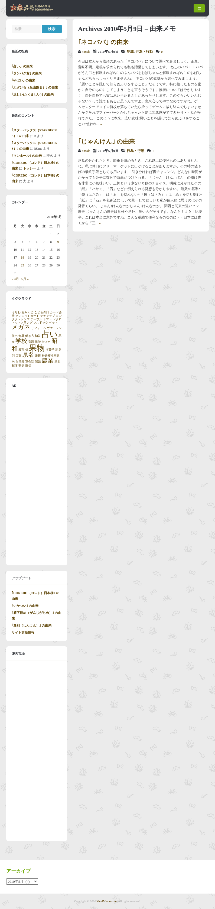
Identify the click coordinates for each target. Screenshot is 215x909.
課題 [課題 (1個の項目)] (38, 361)
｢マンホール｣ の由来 (27, 156)
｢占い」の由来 (22, 66)
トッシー (29, 168)
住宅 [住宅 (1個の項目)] (15, 335)
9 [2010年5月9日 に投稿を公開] (58, 242)
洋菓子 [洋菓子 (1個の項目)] (49, 349)
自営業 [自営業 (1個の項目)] (19, 361)
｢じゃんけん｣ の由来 (106, 141)
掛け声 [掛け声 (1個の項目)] (46, 341)
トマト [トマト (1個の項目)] (47, 319)
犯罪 (130, 52)
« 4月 (15, 279)
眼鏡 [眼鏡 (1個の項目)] (38, 355)
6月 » (25, 279)
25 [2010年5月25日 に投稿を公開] (22, 265)
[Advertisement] (37, 479)
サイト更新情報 (23, 632)
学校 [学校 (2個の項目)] (21, 341)
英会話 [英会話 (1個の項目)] (29, 361)
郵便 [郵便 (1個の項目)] (15, 365)
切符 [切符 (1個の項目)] (38, 335)
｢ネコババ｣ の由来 (103, 42)
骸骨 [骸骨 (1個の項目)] (28, 365)
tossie (86, 52)
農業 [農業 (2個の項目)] (48, 360)
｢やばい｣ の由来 (23, 80)
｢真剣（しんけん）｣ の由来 (31, 625)
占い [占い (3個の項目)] (50, 334)
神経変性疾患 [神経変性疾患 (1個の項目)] (51, 355)
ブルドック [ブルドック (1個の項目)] (40, 322)
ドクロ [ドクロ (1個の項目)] (57, 319)
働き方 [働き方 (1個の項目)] (29, 335)
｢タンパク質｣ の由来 (27, 73)
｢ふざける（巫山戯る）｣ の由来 (35, 87)
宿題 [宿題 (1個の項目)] (31, 341)
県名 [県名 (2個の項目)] (28, 354)
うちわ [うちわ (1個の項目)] (16, 312)
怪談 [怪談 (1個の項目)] (38, 341)
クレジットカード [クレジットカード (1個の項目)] (27, 315)
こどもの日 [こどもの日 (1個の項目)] (41, 312)
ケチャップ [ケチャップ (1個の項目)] (47, 315)
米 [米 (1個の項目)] (13, 361)
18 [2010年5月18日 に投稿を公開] (22, 257)
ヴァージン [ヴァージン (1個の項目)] (54, 328)
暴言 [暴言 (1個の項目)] (21, 349)
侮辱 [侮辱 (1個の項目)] (21, 335)
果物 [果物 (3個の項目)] (37, 348)
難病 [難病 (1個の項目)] (21, 365)
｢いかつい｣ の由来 (25, 606)
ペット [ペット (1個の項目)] (53, 322)
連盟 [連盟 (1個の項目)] (57, 361)
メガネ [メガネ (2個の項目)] (21, 327)
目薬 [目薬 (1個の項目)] (18, 355)
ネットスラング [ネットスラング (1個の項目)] (22, 322)
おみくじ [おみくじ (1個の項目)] (27, 312)
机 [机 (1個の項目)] (26, 349)
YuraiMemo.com (107, 901)
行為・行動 (144, 52)
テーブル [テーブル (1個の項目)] (36, 319)
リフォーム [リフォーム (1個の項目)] (38, 328)
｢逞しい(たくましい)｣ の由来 (33, 94)
